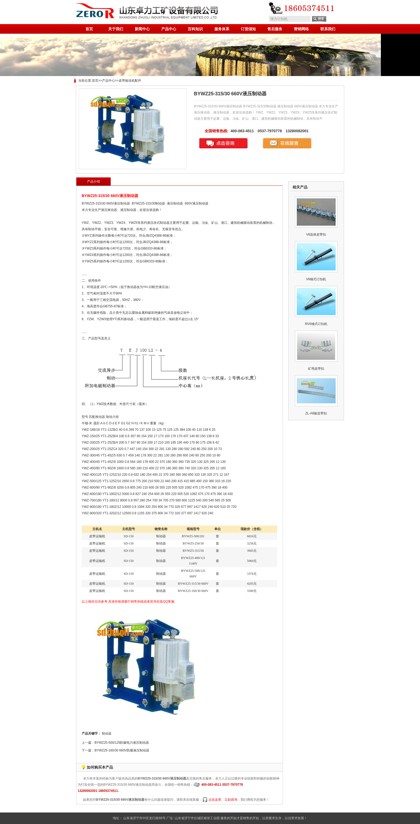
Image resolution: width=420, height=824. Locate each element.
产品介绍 (93, 181)
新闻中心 (142, 29)
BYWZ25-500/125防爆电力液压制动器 (122, 742)
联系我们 (327, 29)
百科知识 (195, 29)
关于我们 (115, 29)
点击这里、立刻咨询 (222, 800)
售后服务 (274, 29)
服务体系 (221, 29)
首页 (89, 29)
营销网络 (301, 29)
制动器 (106, 733)
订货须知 (248, 29)
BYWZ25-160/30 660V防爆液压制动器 (122, 750)
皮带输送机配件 (130, 80)
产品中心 (168, 29)
